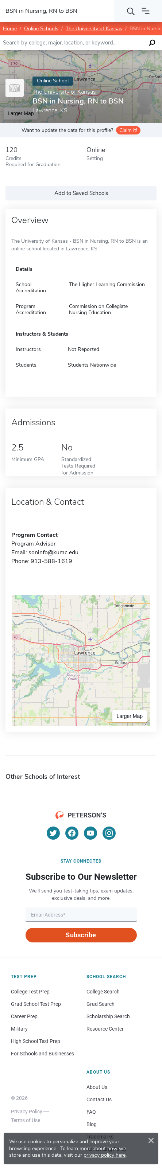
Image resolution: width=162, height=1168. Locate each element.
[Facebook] (71, 833)
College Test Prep (30, 992)
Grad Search (100, 1004)
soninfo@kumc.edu (53, 552)
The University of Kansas (94, 28)
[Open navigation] (145, 11)
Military (19, 1029)
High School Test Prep (35, 1041)
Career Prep (24, 1016)
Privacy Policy (26, 1111)
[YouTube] (90, 833)
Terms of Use (25, 1120)
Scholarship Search (108, 1016)
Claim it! (128, 130)
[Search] (131, 11)
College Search (103, 992)
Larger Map (129, 716)
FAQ (91, 1112)
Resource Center (105, 1029)
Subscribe (81, 935)
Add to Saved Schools (81, 193)
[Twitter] (53, 833)
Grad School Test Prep (36, 1004)
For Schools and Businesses (42, 1053)
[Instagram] (109, 833)
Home (10, 28)
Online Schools (41, 28)
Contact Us (99, 1099)
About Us (96, 1087)
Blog (91, 1124)
